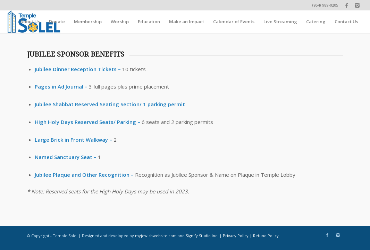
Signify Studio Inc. (202, 235)
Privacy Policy (236, 235)
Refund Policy (266, 235)
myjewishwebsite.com (156, 235)
